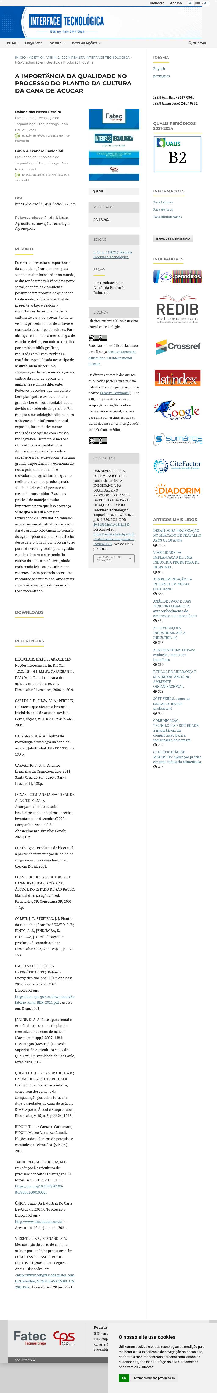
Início (20, 57)
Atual (11, 43)
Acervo (36, 57)
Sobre (56, 43)
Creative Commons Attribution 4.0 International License (112, 358)
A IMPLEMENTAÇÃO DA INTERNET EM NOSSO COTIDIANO (172, 584)
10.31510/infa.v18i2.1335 (111, 524)
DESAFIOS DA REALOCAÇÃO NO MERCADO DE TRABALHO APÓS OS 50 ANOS (177, 535)
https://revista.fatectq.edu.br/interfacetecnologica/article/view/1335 (113, 539)
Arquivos (33, 43)
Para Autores (163, 209)
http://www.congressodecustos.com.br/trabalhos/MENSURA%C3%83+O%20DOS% (45, 1311)
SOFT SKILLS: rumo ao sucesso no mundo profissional (171, 703)
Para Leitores (163, 202)
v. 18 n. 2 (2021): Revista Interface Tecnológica (88, 57)
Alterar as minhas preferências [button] (154, 1378)
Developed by (25, 1390)
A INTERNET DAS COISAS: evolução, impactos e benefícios (174, 655)
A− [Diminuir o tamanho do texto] (191, 3)
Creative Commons (114, 393)
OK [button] (124, 1378)
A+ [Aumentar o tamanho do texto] (206, 3)
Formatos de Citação (109, 558)
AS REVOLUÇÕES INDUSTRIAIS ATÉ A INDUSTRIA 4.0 (169, 633)
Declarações (85, 43)
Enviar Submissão (173, 238)
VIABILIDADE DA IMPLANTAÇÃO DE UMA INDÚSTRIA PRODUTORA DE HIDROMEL (176, 559)
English (159, 68)
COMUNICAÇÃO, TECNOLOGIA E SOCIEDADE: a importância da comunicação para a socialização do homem (176, 730)
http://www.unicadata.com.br (39, 1251)
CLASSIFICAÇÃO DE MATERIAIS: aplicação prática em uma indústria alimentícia (177, 757)
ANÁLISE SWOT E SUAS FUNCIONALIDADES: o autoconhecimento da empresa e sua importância (175, 608)
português (161, 76)
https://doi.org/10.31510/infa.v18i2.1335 (45, 204)
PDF (99, 191)
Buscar (198, 43)
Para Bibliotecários (167, 217)
